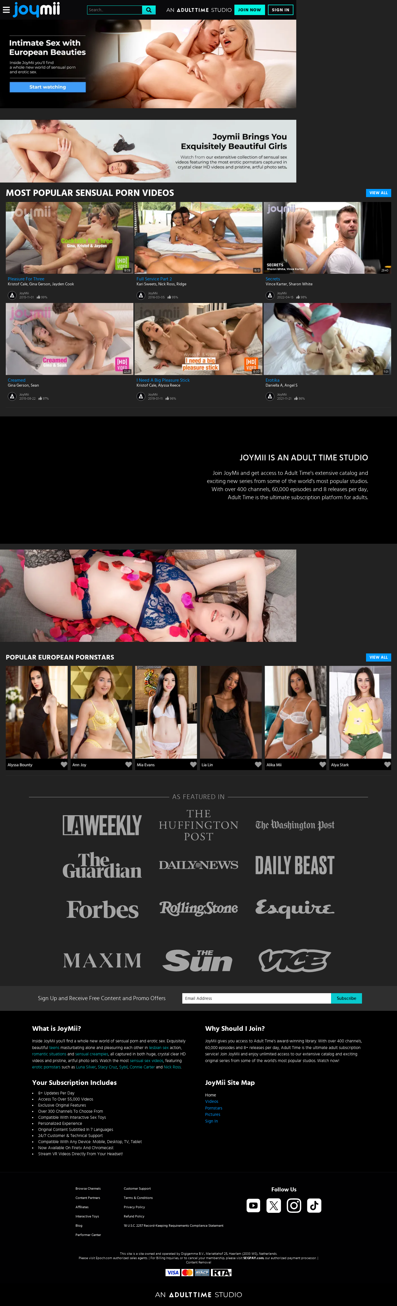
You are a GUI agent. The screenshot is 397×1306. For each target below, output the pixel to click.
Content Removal (198, 1262)
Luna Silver (86, 1067)
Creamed (16, 380)
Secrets (273, 279)
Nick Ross (166, 284)
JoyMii (24, 293)
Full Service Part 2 (154, 279)
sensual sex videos (146, 1061)
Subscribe (346, 998)
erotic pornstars (46, 1067)
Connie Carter (142, 1067)
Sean (35, 385)
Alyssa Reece (169, 385)
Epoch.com (104, 1258)
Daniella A (274, 385)
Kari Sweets (147, 284)
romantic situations (49, 1054)
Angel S (290, 385)
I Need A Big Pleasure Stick (163, 380)
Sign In (280, 10)
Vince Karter (276, 284)
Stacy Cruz (107, 1067)
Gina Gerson (39, 284)
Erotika (273, 380)
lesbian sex (159, 1048)
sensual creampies (91, 1054)
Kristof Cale (17, 284)
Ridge (181, 284)
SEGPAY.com (253, 1258)
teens (54, 1048)
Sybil (123, 1067)
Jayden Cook (63, 284)
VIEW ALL (379, 657)
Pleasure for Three (26, 279)
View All (379, 193)
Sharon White (301, 284)
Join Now (249, 10)
